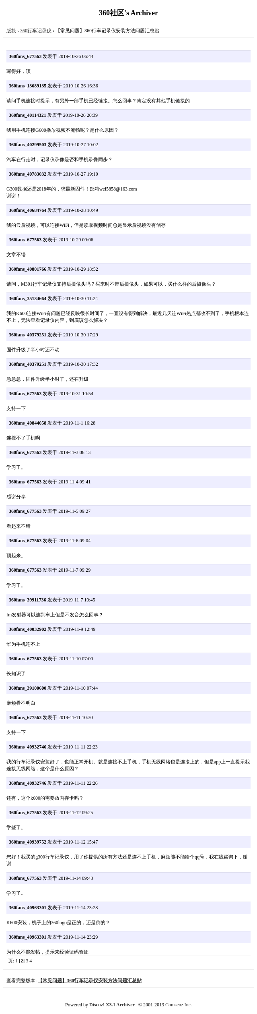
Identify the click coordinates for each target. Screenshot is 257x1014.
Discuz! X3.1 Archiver (112, 1005)
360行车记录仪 (35, 30)
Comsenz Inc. (178, 1005)
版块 (11, 30)
